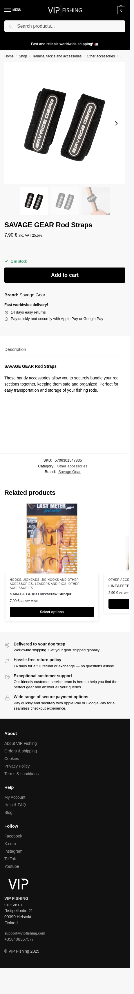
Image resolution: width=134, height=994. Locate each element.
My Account (14, 797)
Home (9, 56)
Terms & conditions (21, 773)
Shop (23, 56)
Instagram (13, 851)
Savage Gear (32, 294)
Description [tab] (15, 349)
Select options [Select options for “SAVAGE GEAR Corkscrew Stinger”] (52, 612)
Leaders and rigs (50, 583)
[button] (120, 10)
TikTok (10, 858)
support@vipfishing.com (24, 933)
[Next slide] (116, 123)
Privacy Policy (17, 766)
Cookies (11, 758)
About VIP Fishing (20, 743)
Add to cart (65, 275)
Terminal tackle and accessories (57, 56)
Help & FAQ (15, 805)
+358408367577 (19, 939)
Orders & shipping (20, 751)
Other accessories (101, 56)
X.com (10, 843)
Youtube (11, 866)
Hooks (15, 579)
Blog (8, 812)
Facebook (13, 836)
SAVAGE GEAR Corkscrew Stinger (41, 594)
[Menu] (13, 10)
